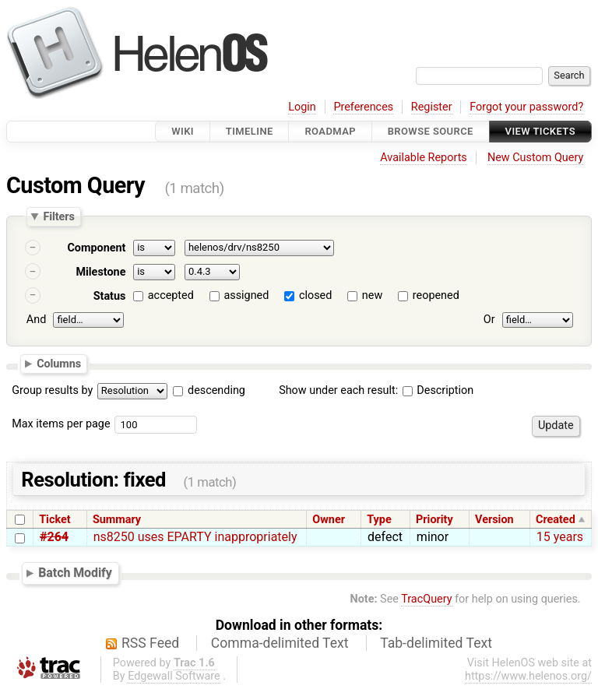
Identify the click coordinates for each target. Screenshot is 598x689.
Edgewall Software (174, 676)
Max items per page (61, 424)
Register (431, 107)
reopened (436, 295)
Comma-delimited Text (280, 643)
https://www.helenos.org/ (528, 676)
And (36, 319)
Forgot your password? (526, 107)
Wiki (182, 131)
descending (216, 390)
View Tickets (540, 131)
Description (438, 390)
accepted (171, 295)
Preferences (363, 107)
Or (489, 319)
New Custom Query (535, 157)
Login (302, 107)
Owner (328, 519)
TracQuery (426, 599)
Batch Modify (75, 572)
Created (555, 519)
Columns (59, 363)
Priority (434, 519)
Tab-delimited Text (436, 643)
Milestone (100, 272)
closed (315, 295)
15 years (559, 536)
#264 (54, 536)
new (372, 295)
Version (494, 519)
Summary (117, 519)
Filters (58, 216)
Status (109, 296)
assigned (246, 295)
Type (379, 519)
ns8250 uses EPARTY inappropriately (195, 536)
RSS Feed (150, 643)
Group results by (52, 390)
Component (96, 248)
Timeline (249, 131)
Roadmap (330, 131)
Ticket (54, 519)
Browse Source (430, 131)
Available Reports (423, 157)
